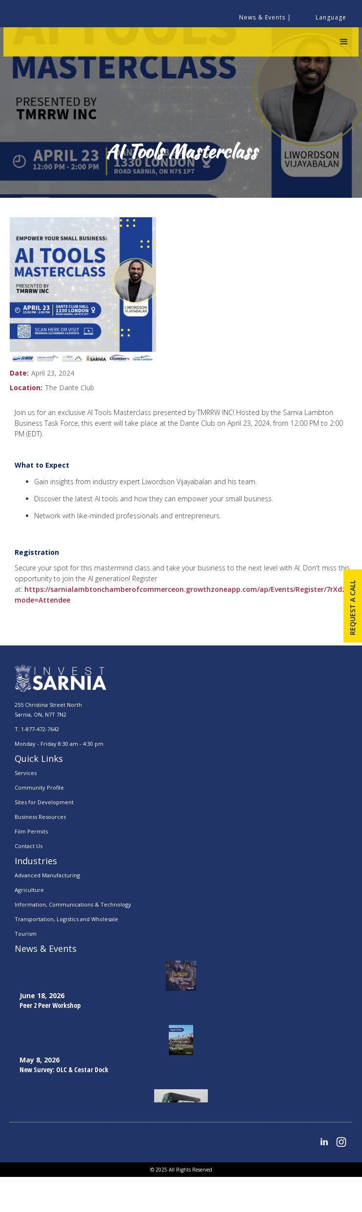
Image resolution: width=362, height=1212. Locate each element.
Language (331, 17)
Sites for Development (44, 802)
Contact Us (28, 846)
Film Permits (31, 831)
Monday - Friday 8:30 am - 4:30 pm (59, 743)
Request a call (352, 607)
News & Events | (265, 17)
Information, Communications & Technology (73, 904)
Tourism (26, 933)
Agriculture (29, 889)
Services (26, 772)
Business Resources (40, 816)
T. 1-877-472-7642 (37, 729)
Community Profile (39, 787)
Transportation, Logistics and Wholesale (66, 919)
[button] (344, 42)
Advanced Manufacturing (47, 875)
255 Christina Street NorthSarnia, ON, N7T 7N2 (48, 709)
